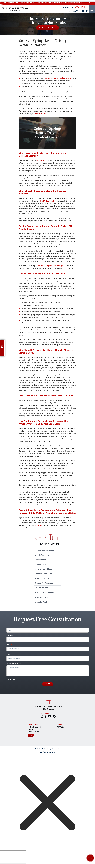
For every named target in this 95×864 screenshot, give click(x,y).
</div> (13, 857)
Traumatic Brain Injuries (44, 593)
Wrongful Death (41, 602)
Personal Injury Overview (44, 550)
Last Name (10, 635)
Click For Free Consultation (47, 28)
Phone (9, 645)
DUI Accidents (40, 564)
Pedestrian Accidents (43, 574)
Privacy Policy (56, 749)
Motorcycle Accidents (43, 569)
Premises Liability (42, 578)
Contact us (38, 525)
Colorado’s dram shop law (47, 201)
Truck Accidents (41, 597)
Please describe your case (15, 663)
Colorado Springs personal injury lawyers (58, 78)
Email (8, 654)
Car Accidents (40, 560)
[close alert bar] (93, 3)
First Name (10, 626)
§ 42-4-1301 (41, 160)
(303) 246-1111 (81, 7)
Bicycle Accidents (42, 555)
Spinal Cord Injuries (42, 588)
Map (30, 735)
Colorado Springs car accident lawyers (51, 266)
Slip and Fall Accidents (44, 583)
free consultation (40, 114)
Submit (47, 684)
